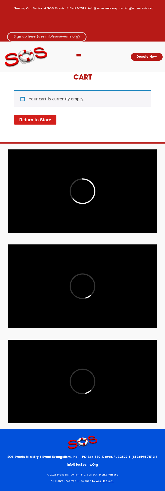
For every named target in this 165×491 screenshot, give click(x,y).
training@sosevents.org (136, 8)
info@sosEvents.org (82, 464)
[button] (79, 55)
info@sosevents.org (103, 8)
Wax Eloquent (105, 481)
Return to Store (35, 120)
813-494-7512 (76, 8)
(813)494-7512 (143, 457)
